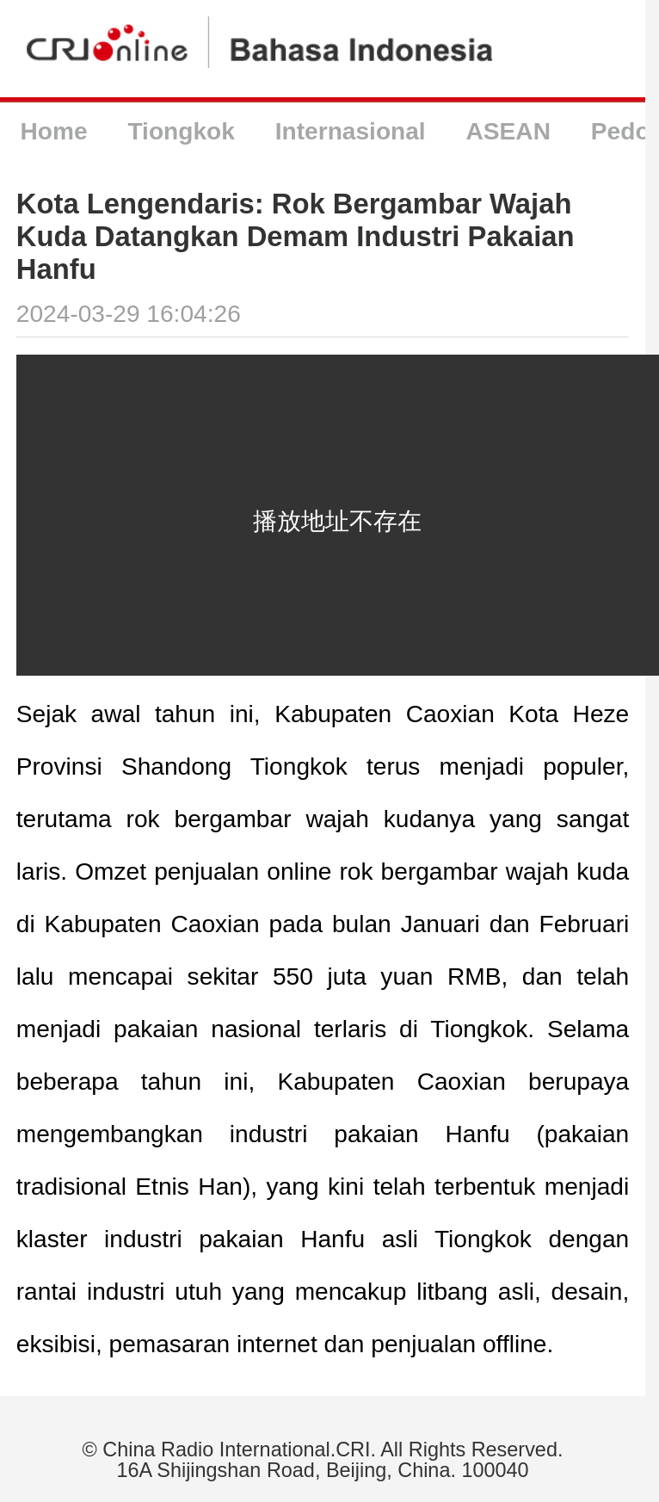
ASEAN (508, 131)
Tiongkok (180, 131)
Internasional (350, 131)
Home (53, 131)
